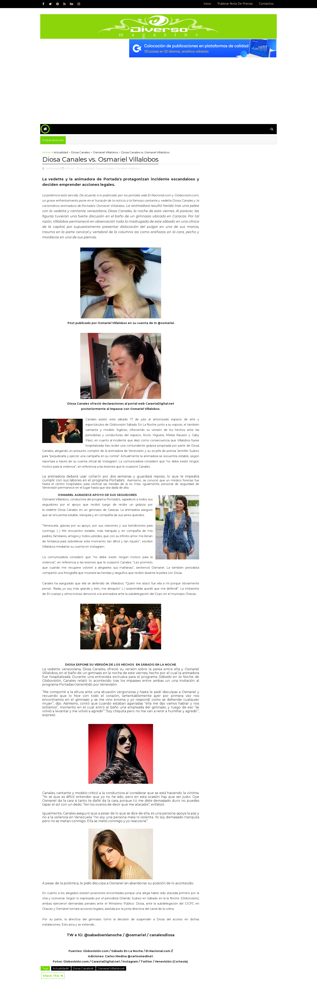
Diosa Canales (80, 152)
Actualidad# (61, 968)
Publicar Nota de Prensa (235, 3)
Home (46, 152)
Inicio (207, 3)
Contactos (266, 3)
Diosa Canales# (83, 968)
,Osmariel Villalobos (128, 168)
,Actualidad (87, 168)
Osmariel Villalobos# (111, 968)
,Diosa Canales (104, 168)
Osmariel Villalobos (105, 152)
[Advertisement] (158, 87)
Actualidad (61, 152)
